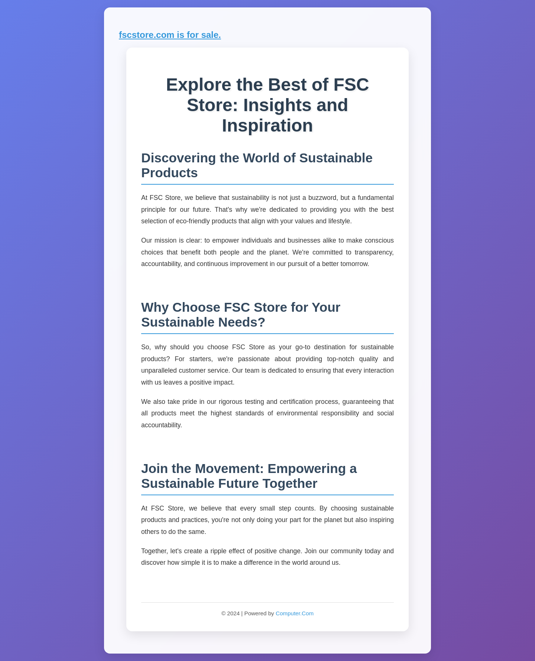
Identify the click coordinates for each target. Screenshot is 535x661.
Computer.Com (295, 613)
